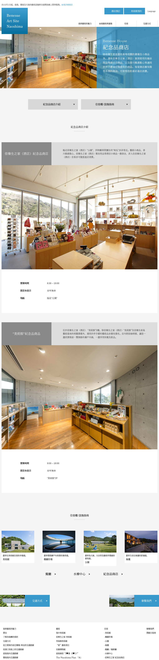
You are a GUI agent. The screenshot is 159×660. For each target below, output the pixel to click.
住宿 (126, 20)
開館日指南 (151, 633)
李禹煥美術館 (61, 641)
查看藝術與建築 (105, 20)
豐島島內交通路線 (10, 657)
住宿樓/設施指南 (104, 104)
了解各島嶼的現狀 (10, 637)
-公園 (106, 641)
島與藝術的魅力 (85, 20)
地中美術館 (60, 633)
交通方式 (147, 20)
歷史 (5, 633)
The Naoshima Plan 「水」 (69, 657)
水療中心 (79, 574)
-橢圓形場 (108, 637)
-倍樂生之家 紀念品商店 (114, 657)
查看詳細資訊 (67, 3)
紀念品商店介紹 (51, 104)
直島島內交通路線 (10, 653)
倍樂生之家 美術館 (64, 637)
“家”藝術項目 (62, 645)
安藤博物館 (60, 649)
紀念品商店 (110, 574)
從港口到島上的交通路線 (13, 649)
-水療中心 (108, 653)
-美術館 (107, 633)
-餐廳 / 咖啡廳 (110, 649)
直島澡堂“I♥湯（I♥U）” (67, 653)
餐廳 (48, 574)
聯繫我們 (150, 629)
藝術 (58, 629)
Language (152, 9)
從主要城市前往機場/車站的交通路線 (18, 645)
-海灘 (106, 645)
